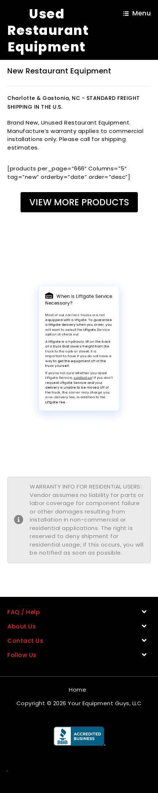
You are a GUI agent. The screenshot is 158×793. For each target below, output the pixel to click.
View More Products (79, 202)
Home (77, 689)
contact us (82, 370)
